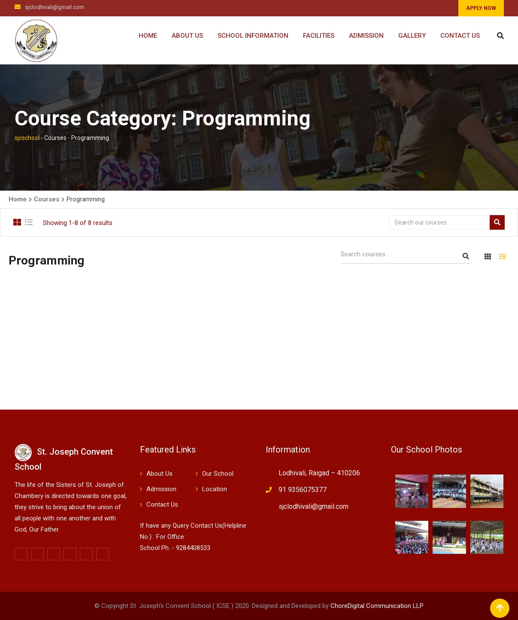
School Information (253, 36)
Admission (366, 36)
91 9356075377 (303, 490)
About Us (187, 36)
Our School (217, 473)
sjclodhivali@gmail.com (54, 7)
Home (148, 36)
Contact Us (460, 36)
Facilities (318, 36)
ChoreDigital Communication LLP (377, 606)
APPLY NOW (481, 8)
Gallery (412, 36)
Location (214, 489)
